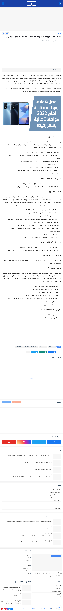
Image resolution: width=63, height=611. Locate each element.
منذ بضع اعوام (47, 454)
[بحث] (3, 3)
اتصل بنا (59, 596)
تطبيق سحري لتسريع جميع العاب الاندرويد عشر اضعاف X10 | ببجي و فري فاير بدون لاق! (32, 476)
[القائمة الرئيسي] (60, 3)
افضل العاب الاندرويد (55, 492)
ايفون (28, 563)
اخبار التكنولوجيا (56, 489)
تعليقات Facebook (6, 402)
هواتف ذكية (18, 346)
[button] (52, 352)
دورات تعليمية (26, 568)
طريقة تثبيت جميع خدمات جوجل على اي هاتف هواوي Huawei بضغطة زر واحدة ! (34, 541)
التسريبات (27, 557)
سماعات (27, 571)
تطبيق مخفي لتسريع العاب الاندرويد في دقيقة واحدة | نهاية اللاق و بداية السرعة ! (34, 535)
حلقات (58, 505)
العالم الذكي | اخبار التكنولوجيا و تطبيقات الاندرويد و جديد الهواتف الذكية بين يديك (33, 608)
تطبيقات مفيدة (26, 565)
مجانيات (28, 573)
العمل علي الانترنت (55, 497)
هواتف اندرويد (26, 346)
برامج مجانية (57, 500)
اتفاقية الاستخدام (57, 588)
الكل (59, 33)
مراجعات (41, 346)
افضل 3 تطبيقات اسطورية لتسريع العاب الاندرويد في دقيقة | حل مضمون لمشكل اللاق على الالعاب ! (29, 455)
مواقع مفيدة (57, 508)
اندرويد (28, 560)
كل (45, 346)
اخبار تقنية (27, 555)
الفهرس (59, 593)
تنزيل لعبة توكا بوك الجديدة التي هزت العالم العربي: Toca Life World (37, 462)
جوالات (49, 346)
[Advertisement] (31, 19)
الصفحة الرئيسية (57, 585)
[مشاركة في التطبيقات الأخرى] (28, 352)
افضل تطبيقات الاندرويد (54, 494)
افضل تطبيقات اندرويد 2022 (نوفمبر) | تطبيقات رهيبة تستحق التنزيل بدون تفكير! (48, 575)
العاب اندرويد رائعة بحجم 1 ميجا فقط (43, 469)
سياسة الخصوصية (56, 591)
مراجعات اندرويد (34, 346)
